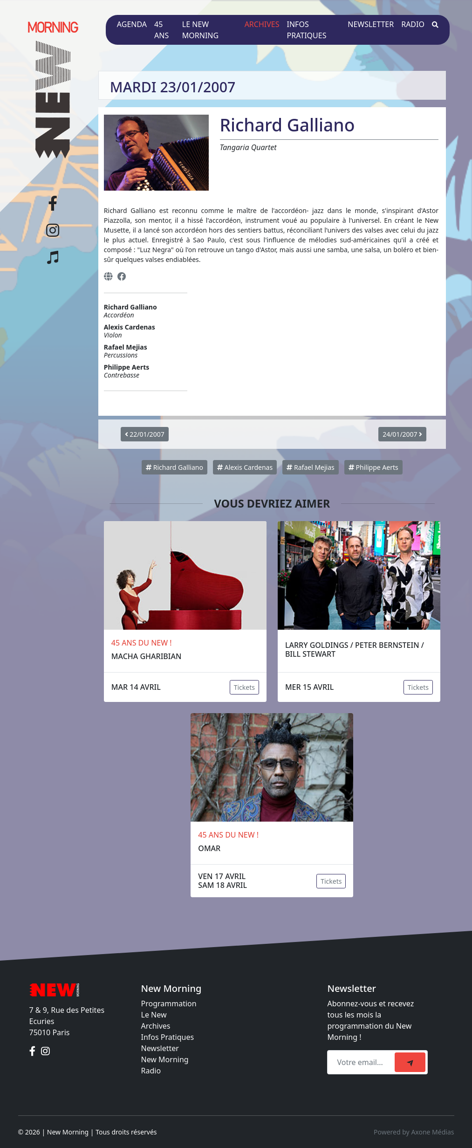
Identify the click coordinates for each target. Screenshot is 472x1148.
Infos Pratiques (167, 1037)
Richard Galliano (174, 467)
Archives (262, 24)
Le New (154, 1015)
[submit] (410, 1062)
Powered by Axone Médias (414, 1131)
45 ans (161, 30)
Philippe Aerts (373, 467)
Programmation (169, 1003)
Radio (412, 24)
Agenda (132, 24)
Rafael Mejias (310, 467)
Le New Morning (200, 30)
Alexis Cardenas (245, 467)
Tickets (244, 687)
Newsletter (371, 24)
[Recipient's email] (362, 1062)
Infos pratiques (307, 30)
